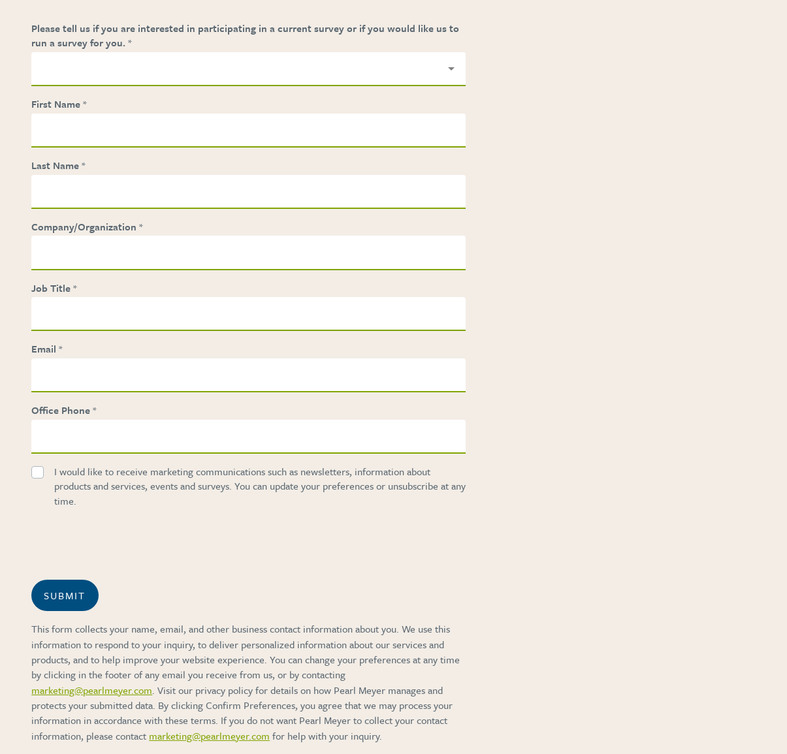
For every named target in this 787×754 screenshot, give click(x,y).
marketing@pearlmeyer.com (91, 690)
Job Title (51, 288)
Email (43, 348)
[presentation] (154, 544)
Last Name (55, 165)
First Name (55, 104)
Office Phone (60, 410)
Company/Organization (84, 226)
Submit (65, 595)
